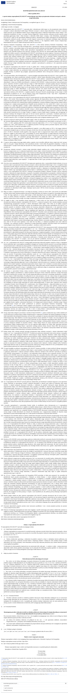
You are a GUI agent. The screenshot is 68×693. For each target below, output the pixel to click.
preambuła (6, 685)
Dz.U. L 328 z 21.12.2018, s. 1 (11, 672)
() (23, 29)
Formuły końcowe (8, 690)
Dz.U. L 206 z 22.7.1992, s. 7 (53, 674)
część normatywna (8, 688)
